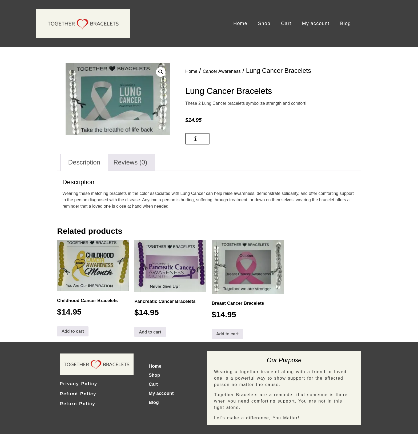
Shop (264, 23)
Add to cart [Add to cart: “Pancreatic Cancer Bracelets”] (150, 332)
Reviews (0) (130, 162)
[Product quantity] (197, 138)
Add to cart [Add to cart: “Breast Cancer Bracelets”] (227, 333)
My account (315, 23)
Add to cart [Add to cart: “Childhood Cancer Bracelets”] (73, 331)
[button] (161, 72)
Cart (286, 23)
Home (240, 23)
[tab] (84, 162)
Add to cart (232, 138)
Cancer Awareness (221, 71)
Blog (345, 23)
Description (84, 162)
